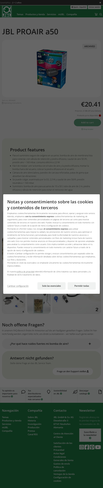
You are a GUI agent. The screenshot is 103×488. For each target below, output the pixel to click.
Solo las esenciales (51, 285)
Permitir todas (81, 285)
